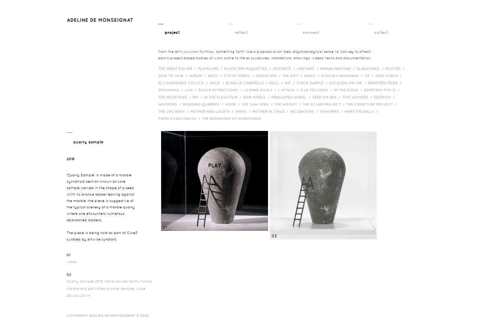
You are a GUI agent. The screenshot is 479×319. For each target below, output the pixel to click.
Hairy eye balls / (362, 111)
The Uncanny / (174, 111)
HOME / (233, 104)
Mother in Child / (271, 111)
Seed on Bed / (327, 97)
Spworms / (332, 111)
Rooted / (395, 68)
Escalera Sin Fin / (348, 83)
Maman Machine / (338, 68)
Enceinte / (285, 68)
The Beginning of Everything (233, 118)
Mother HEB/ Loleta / (212, 111)
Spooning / (171, 90)
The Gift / (293, 76)
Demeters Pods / (385, 83)
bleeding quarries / (204, 104)
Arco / (216, 76)
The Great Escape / (178, 68)
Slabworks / (370, 68)
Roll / (277, 83)
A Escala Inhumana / (342, 76)
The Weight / (288, 104)
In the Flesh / (349, 90)
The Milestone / (175, 97)
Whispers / (170, 104)
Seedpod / (385, 97)
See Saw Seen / (258, 104)
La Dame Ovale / (261, 90)
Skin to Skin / (173, 76)
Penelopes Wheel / (291, 97)
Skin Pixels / (257, 97)
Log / (192, 90)
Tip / (369, 76)
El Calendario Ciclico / (184, 83)
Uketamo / (308, 68)
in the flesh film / (223, 97)
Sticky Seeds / (240, 76)
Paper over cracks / (180, 118)
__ (169, 27)
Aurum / (198, 76)
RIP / (198, 97)
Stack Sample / (313, 83)
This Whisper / (358, 97)
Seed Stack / (389, 76)
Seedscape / (269, 76)
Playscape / (211, 68)
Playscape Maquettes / (248, 68)
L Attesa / (289, 90)
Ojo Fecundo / (317, 90)
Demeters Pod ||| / (382, 90)
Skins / (312, 76)
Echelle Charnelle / (247, 83)
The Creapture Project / (372, 104)
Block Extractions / (221, 90)
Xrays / (243, 111)
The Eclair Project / (324, 104)
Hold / (218, 83)
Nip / (291, 83)
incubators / (305, 111)
